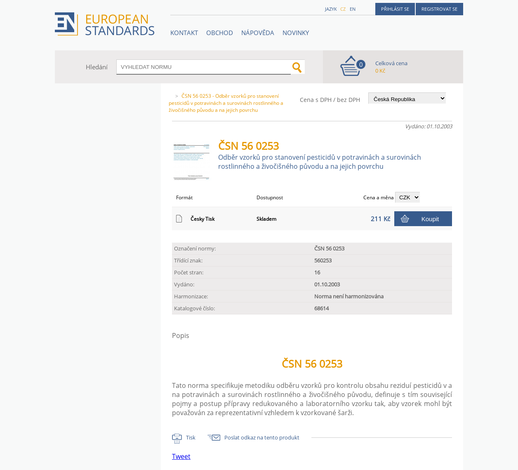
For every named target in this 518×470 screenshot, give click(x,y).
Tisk (190, 437)
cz (343, 9)
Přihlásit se (395, 9)
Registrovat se (439, 9)
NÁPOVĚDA (257, 32)
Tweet (181, 456)
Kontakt (184, 32)
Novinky (296, 32)
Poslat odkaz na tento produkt (261, 437)
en (353, 9)
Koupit (430, 218)
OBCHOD (219, 32)
